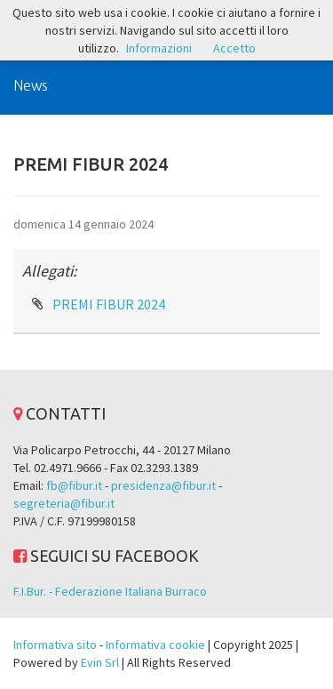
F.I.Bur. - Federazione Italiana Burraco (110, 591)
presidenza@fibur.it (163, 485)
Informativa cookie (155, 645)
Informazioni (159, 48)
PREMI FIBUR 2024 (108, 304)
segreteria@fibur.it (64, 503)
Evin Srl (100, 662)
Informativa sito (55, 645)
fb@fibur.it (74, 485)
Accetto (234, 48)
